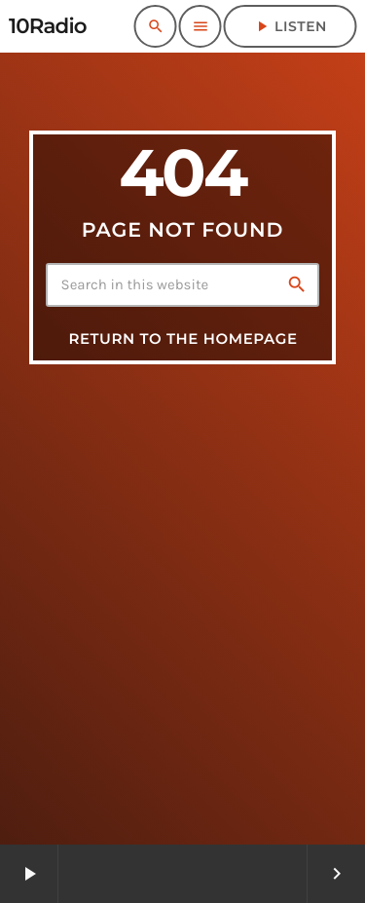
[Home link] (48, 26)
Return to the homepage (182, 338)
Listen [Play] (290, 26)
